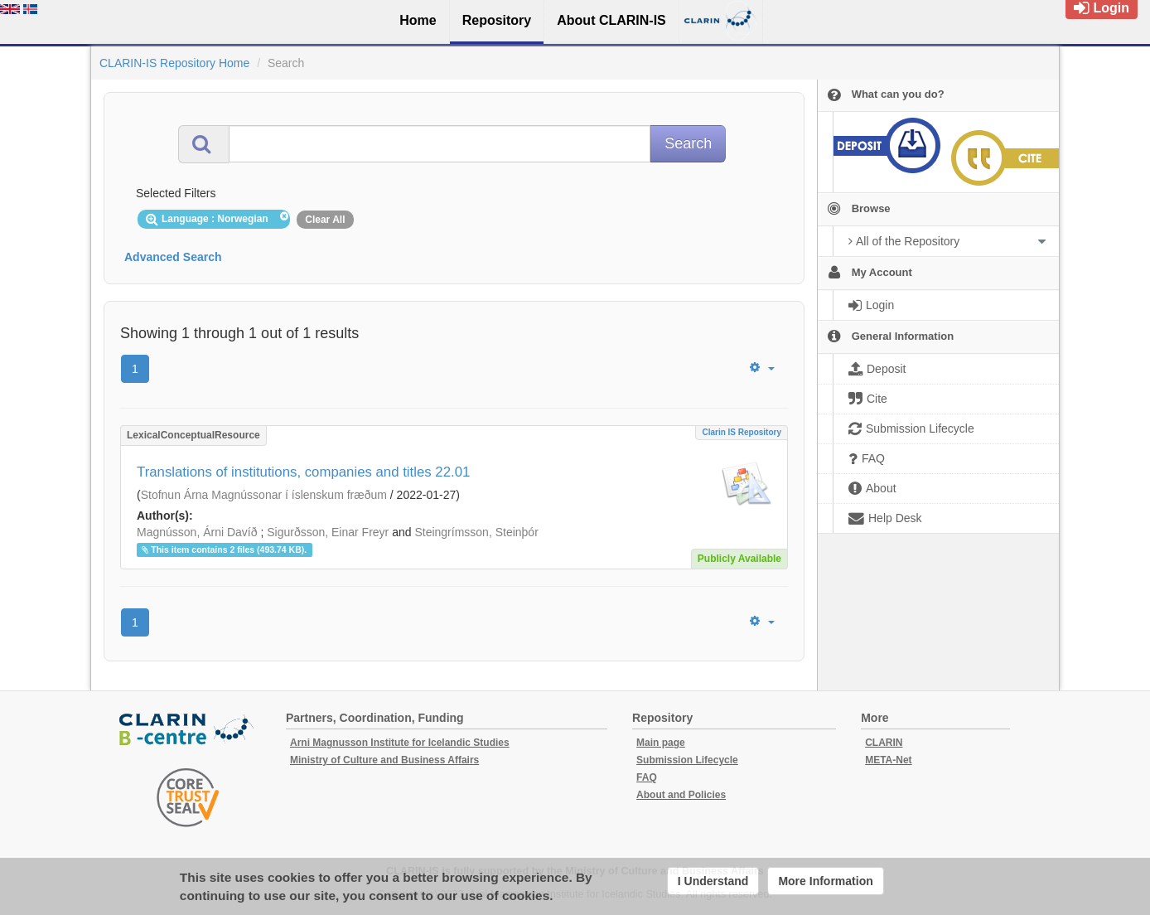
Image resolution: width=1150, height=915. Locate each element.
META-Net (888, 760)
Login (1101, 8)
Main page (660, 742)
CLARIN (883, 742)
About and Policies (681, 795)
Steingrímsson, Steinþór (476, 532)
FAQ (646, 777)
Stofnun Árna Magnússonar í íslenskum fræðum (264, 494)
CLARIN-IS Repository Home (174, 63)
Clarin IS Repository (741, 432)
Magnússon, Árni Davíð (197, 532)
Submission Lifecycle (687, 760)
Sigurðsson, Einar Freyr (328, 532)
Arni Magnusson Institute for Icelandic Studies (400, 742)
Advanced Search (173, 257)
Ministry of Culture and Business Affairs (384, 760)
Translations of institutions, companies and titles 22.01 (303, 472)
